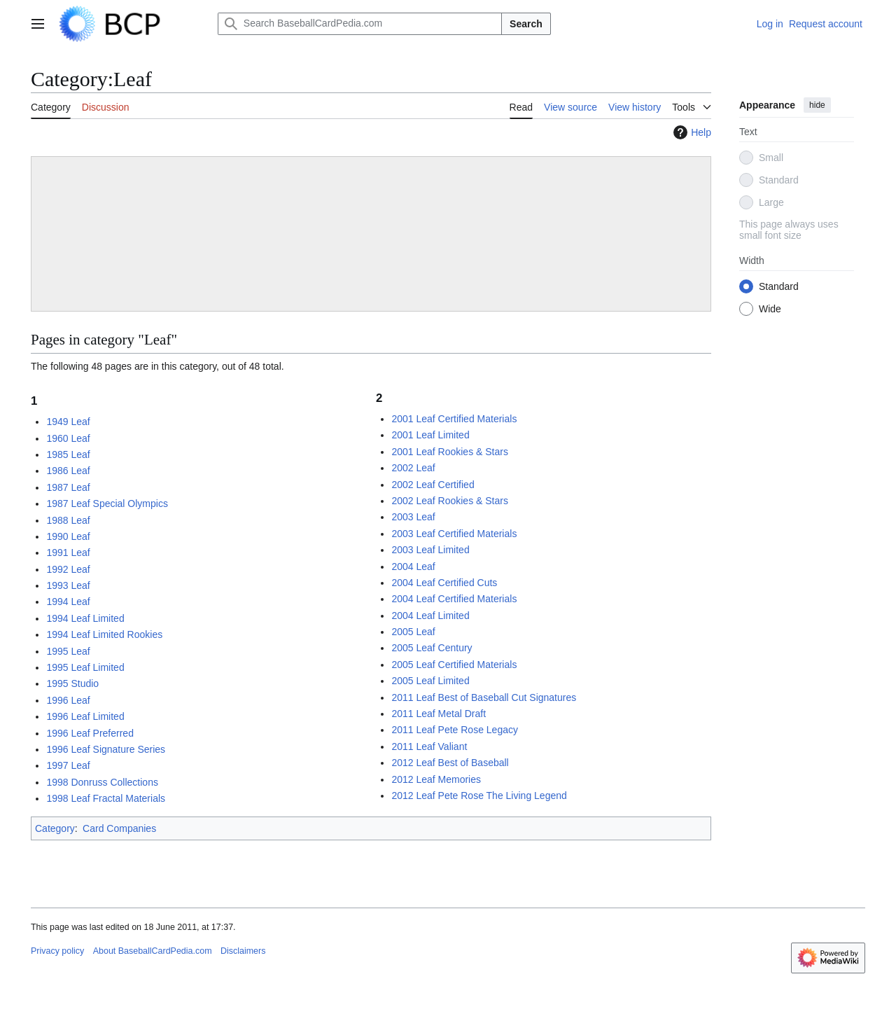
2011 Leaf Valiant (429, 746)
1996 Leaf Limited (85, 716)
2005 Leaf (413, 631)
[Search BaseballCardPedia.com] (360, 24)
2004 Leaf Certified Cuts (444, 582)
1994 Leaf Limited (85, 618)
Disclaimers (242, 951)
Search (526, 23)
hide (817, 105)
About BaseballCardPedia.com (152, 951)
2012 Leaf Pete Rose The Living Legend (478, 795)
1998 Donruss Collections (102, 782)
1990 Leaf (68, 536)
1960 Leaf (68, 438)
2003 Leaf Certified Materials (454, 533)
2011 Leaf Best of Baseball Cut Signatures (483, 697)
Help (690, 132)
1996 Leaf (68, 700)
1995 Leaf (68, 651)
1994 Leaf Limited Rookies (104, 634)
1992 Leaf (68, 569)
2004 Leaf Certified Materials (454, 598)
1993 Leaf (68, 585)
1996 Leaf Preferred (90, 733)
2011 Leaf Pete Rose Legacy (454, 729)
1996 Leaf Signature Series (105, 749)
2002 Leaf (413, 467)
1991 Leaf (68, 552)
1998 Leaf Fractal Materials (105, 798)
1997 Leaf (68, 765)
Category (55, 828)
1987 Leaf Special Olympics (107, 503)
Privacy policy (57, 951)
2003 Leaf (413, 516)
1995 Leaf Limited (85, 667)
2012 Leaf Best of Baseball (449, 762)
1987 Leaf (68, 487)
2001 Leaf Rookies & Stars (449, 451)
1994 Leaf (68, 601)
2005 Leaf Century (431, 647)
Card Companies (119, 828)
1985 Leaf (68, 454)
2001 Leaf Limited (430, 434)
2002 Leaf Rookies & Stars (449, 500)
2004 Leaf (413, 566)
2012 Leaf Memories (436, 779)
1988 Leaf (68, 520)
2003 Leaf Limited (430, 549)
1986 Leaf (68, 470)
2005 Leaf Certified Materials (454, 664)
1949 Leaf (68, 421)
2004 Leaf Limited (430, 615)
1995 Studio (72, 683)
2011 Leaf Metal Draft (438, 713)
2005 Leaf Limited (430, 680)
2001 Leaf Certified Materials (454, 418)
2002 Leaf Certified (432, 484)
